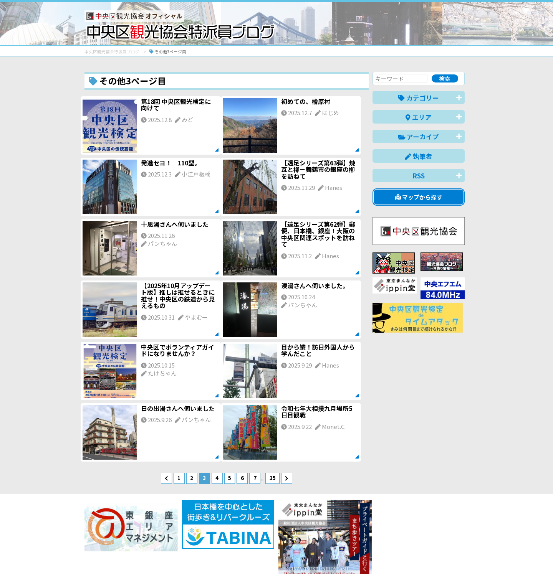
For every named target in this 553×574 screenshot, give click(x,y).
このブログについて (177, 540)
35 (273, 478)
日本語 (332, 556)
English (359, 556)
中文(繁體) (425, 556)
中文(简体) (390, 556)
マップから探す (419, 197)
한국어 (456, 556)
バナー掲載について (113, 540)
